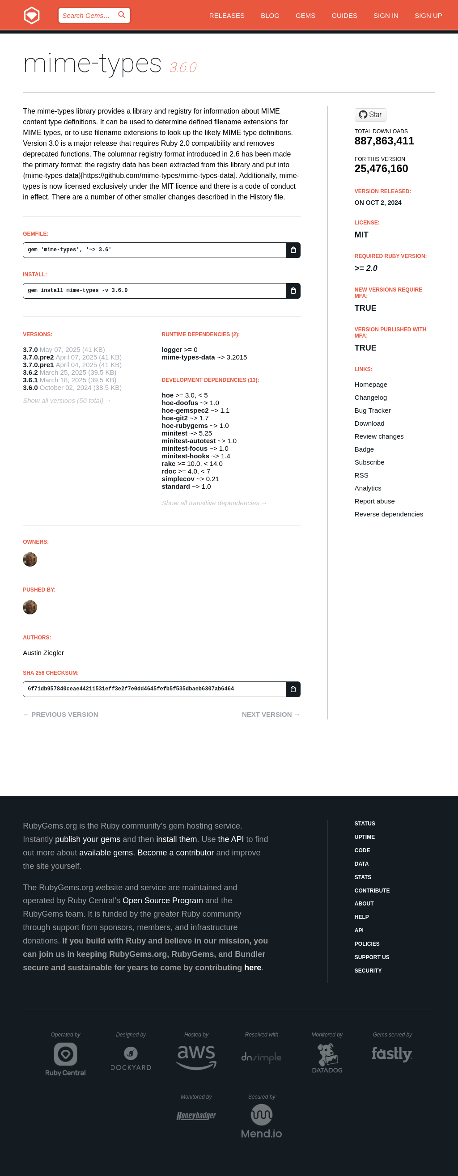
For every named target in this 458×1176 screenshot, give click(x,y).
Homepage (371, 384)
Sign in (386, 15)
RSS (362, 475)
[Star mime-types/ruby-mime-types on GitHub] (370, 115)
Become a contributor (175, 852)
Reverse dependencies (389, 514)
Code (362, 850)
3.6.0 (30, 387)
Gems (305, 15)
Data (362, 864)
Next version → (271, 714)
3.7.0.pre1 (38, 364)
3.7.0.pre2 (38, 357)
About (364, 904)
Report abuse (375, 501)
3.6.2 (30, 372)
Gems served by (393, 1035)
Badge (364, 449)
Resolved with (263, 1035)
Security (368, 971)
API (359, 930)
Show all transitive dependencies (210, 503)
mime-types (92, 63)
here (252, 967)
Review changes (379, 436)
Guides (344, 15)
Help (362, 917)
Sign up (428, 15)
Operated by (68, 1038)
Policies (367, 944)
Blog (270, 15)
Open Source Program (163, 900)
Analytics (368, 488)
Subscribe (370, 462)
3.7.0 (30, 349)
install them (176, 839)
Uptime (365, 837)
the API (231, 839)
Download (370, 423)
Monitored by (330, 1035)
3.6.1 (30, 380)
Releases (227, 15)
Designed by (133, 1035)
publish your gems (87, 839)
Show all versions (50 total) (63, 400)
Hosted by (200, 1035)
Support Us (372, 957)
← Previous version (60, 714)
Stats (363, 877)
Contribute (372, 891)
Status (365, 824)
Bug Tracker (373, 410)
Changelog (371, 397)
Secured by (265, 1097)
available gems (106, 852)
